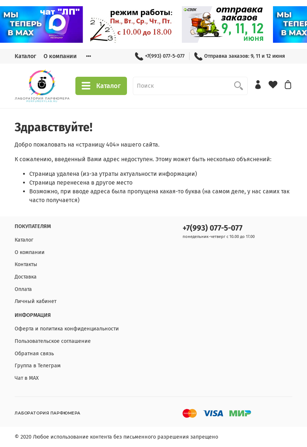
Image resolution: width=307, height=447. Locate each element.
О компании (60, 56)
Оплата (23, 289)
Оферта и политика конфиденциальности (67, 329)
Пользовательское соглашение (53, 341)
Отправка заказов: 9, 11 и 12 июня (239, 56)
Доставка (26, 277)
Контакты (26, 264)
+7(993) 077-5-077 (159, 56)
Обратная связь (34, 354)
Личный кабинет (35, 301)
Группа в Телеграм (38, 366)
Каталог (25, 56)
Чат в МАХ (27, 378)
